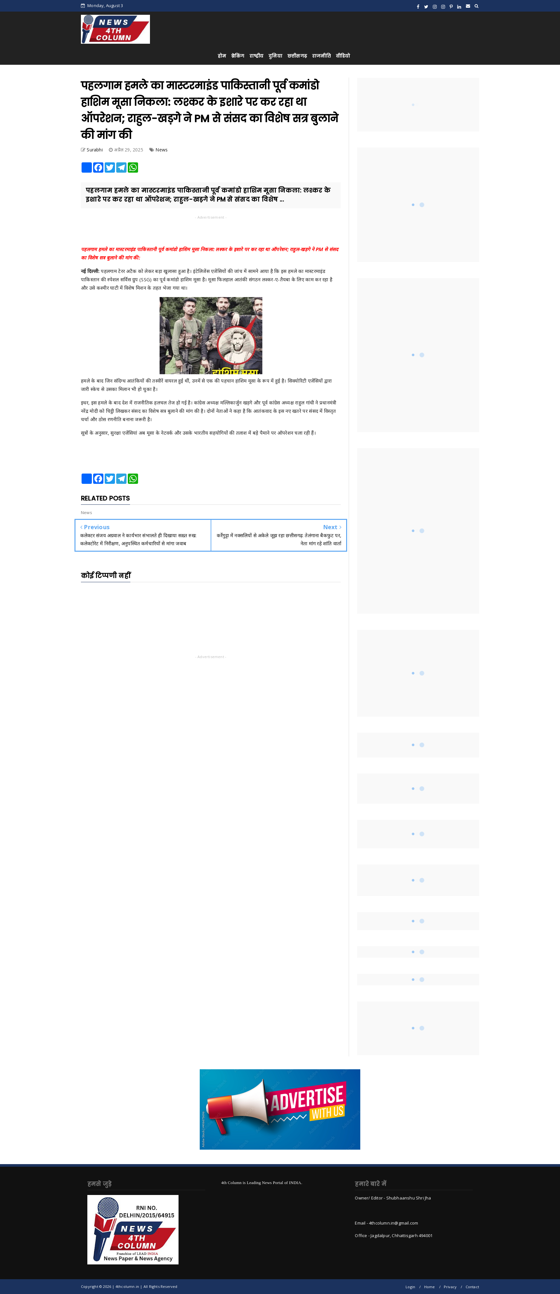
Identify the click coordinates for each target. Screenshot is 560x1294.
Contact (472, 1286)
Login (410, 1286)
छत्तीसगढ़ (297, 56)
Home (429, 1286)
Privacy (450, 1286)
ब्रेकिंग (237, 56)
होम (222, 56)
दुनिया (275, 56)
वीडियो (343, 56)
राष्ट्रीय (256, 56)
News (161, 150)
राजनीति (321, 56)
